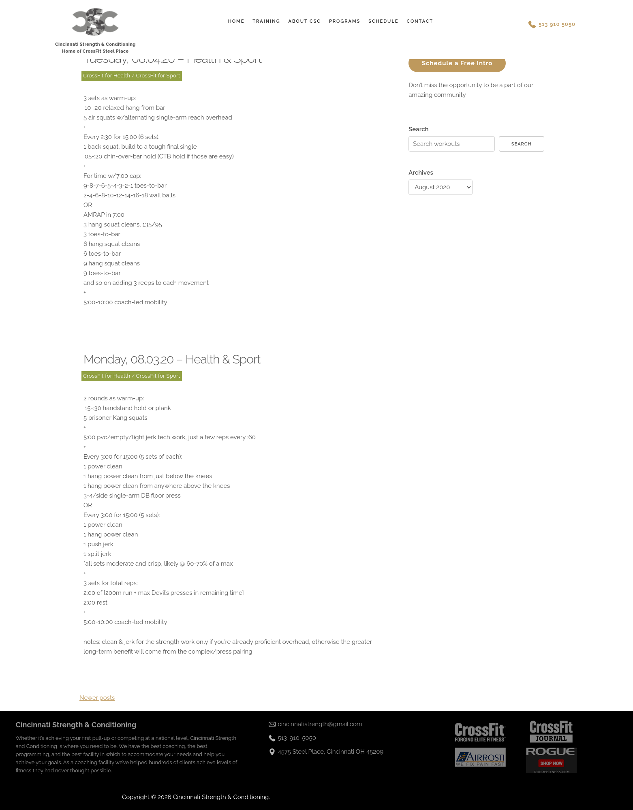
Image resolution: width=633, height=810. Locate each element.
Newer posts (97, 697)
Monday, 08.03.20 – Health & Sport (172, 359)
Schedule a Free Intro (457, 63)
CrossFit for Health (106, 76)
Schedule (383, 21)
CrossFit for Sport (158, 76)
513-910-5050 (297, 738)
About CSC (305, 21)
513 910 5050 (557, 24)
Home (236, 21)
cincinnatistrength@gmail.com (320, 724)
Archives (420, 172)
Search (418, 129)
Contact (419, 21)
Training (266, 21)
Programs (344, 21)
